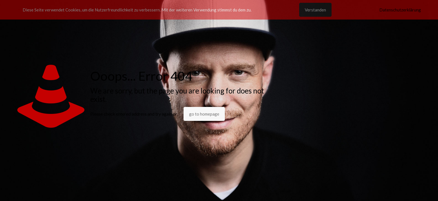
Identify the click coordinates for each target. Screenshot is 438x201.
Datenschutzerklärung (400, 9)
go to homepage (204, 113)
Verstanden (315, 9)
